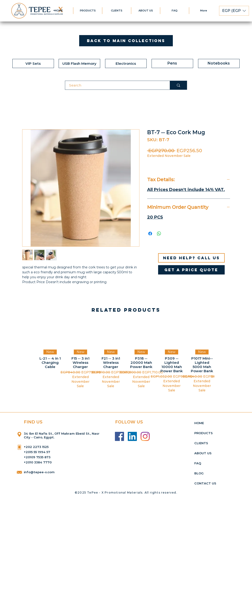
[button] (234, 11)
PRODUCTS (203, 433)
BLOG (199, 473)
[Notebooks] (219, 63)
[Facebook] (119, 436)
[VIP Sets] (33, 63)
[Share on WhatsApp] (159, 233)
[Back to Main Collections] (126, 40)
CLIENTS (201, 443)
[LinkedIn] (132, 436)
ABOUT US (203, 453)
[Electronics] (126, 63)
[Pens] (172, 63)
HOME (199, 423)
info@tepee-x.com (39, 472)
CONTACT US (205, 483)
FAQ (197, 463)
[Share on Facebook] (150, 233)
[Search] (114, 85)
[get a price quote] (191, 269)
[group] (126, 357)
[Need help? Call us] (191, 258)
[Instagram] (145, 436)
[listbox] (234, 11)
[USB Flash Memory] (79, 63)
